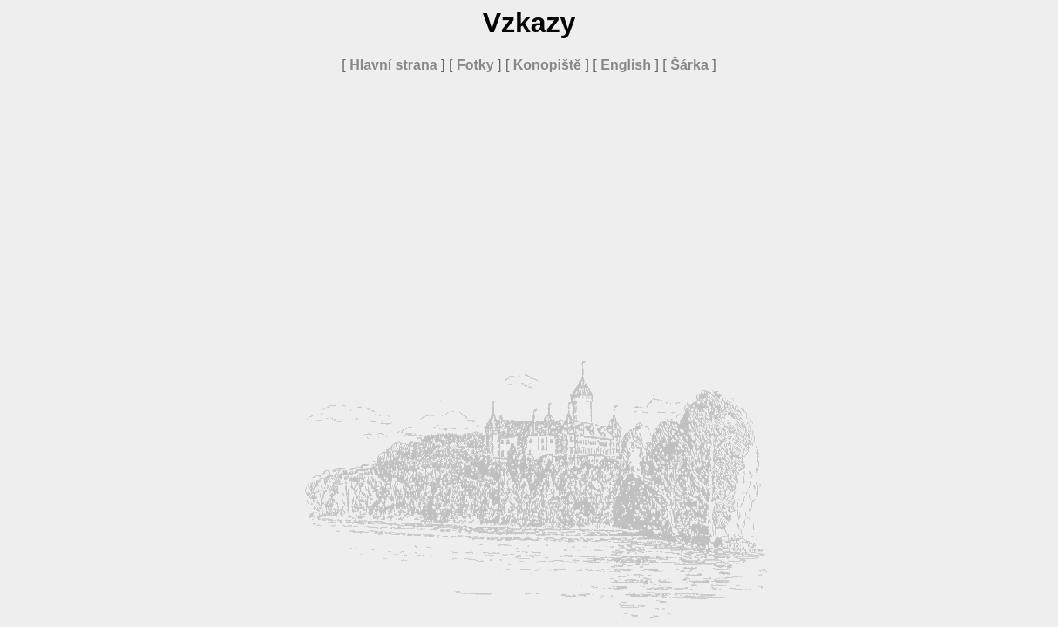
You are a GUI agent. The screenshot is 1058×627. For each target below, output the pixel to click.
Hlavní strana (393, 64)
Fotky (475, 64)
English (625, 64)
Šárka (689, 64)
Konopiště (547, 64)
